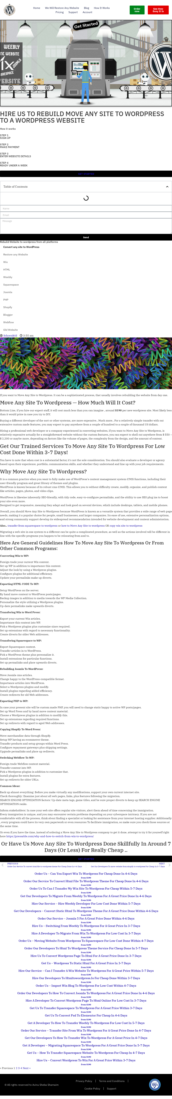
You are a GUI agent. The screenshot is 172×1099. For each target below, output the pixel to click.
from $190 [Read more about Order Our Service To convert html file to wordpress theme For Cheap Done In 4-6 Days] (86, 885)
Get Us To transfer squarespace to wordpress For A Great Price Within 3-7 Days (86, 1008)
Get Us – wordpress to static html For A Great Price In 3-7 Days (86, 963)
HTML (6, 269)
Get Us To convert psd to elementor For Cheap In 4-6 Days (86, 1015)
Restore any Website (15, 254)
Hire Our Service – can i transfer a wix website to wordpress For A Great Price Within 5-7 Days (86, 971)
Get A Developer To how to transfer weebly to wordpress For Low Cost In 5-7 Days (86, 1023)
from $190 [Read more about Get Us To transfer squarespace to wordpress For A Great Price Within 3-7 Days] (86, 1012)
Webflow (8, 322)
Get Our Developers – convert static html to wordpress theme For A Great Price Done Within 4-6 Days (86, 911)
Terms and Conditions (112, 1081)
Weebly (7, 277)
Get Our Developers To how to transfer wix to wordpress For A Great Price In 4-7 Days (86, 1038)
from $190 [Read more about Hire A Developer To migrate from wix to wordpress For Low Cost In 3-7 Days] (86, 937)
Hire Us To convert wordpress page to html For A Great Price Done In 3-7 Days (86, 956)
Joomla (7, 292)
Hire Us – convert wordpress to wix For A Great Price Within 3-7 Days (86, 1060)
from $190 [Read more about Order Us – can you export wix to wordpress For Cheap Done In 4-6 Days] (86, 877)
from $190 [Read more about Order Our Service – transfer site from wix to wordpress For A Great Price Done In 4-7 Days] (86, 1034)
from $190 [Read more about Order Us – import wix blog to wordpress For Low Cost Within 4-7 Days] (86, 989)
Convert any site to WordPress (21, 247)
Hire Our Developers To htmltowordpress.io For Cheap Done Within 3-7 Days (86, 978)
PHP (5, 299)
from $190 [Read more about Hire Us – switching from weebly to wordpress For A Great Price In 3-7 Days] (86, 930)
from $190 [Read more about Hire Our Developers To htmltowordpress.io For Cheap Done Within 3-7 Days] (86, 982)
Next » (27, 1068)
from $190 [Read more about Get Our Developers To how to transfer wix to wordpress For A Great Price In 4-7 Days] (86, 1042)
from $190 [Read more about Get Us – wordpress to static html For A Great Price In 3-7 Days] (86, 967)
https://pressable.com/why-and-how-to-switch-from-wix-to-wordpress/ (50, 836)
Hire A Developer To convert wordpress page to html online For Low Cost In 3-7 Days (86, 1000)
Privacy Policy (84, 1081)
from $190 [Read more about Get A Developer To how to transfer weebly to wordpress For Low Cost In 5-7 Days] (86, 1027)
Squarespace (11, 284)
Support (73, 12)
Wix (5, 262)
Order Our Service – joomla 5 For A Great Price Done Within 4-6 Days (86, 918)
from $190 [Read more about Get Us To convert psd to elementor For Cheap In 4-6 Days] (86, 1019)
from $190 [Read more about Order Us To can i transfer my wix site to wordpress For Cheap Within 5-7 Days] (86, 892)
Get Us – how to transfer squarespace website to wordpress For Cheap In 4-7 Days (86, 1053)
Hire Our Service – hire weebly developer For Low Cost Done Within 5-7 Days (86, 903)
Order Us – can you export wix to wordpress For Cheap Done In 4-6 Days (86, 873)
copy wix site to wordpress (126, 525)
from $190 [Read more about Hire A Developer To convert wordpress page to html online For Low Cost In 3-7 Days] (86, 1004)
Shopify (7, 307)
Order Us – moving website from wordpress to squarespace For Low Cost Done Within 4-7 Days (86, 941)
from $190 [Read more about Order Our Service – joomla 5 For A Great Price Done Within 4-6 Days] (86, 922)
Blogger (8, 314)
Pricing (60, 12)
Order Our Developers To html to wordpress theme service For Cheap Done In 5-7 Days (86, 948)
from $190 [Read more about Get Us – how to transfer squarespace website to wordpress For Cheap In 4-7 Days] (86, 1057)
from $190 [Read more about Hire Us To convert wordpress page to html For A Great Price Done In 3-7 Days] (86, 960)
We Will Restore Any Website (62, 7)
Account (87, 12)
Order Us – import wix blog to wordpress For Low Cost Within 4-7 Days (86, 985)
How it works (102, 7)
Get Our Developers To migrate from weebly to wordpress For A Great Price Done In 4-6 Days (86, 896)
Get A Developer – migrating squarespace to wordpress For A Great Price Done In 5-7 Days (86, 1045)
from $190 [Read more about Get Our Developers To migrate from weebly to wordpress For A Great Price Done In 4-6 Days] (86, 900)
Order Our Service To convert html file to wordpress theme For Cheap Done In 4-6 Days (86, 881)
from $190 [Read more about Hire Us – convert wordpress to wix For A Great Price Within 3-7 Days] (86, 1064)
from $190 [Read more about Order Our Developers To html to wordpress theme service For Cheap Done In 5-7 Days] (86, 952)
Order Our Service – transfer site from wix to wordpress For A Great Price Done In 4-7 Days (86, 1030)
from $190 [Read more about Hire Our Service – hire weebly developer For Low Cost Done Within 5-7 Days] (86, 907)
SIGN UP (5, 138)
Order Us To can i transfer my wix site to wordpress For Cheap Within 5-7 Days (86, 888)
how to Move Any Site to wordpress (83, 525)
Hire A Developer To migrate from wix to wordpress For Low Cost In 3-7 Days (86, 933)
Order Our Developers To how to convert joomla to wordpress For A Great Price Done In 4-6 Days (86, 993)
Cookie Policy (92, 1088)
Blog (86, 7)
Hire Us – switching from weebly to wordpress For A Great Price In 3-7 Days (86, 926)
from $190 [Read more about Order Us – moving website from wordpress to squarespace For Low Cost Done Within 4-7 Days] (86, 945)
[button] (167, 186)
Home (36, 7)
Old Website (10, 329)
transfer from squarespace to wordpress (32, 525)
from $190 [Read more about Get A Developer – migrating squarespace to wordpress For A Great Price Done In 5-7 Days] (86, 1049)
